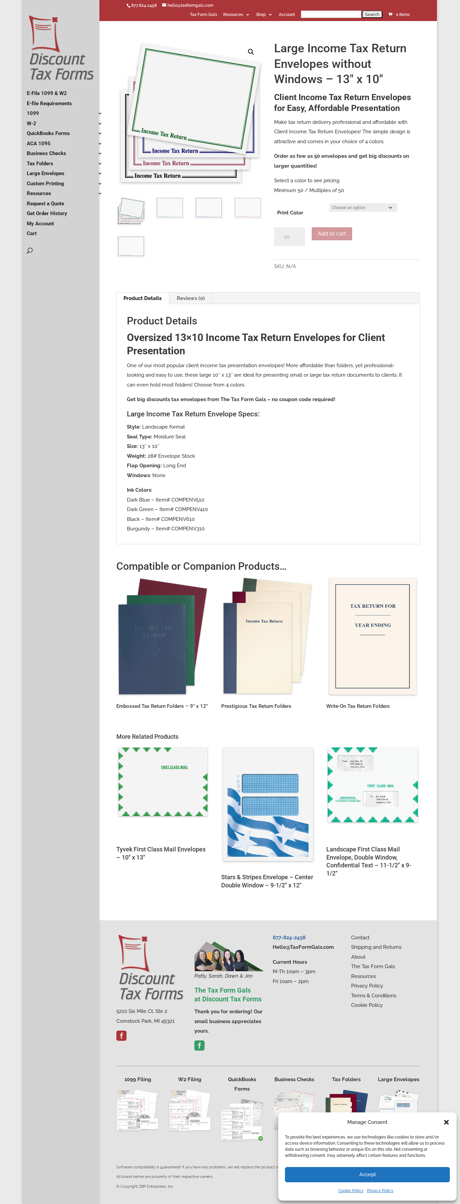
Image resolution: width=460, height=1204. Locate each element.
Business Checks (46, 150)
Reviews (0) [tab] (191, 298)
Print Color (290, 213)
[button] (446, 1122)
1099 (33, 110)
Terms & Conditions (373, 996)
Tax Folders (40, 160)
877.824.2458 (144, 5)
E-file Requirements (49, 100)
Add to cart (332, 233)
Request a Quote (45, 201)
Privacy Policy (380, 1190)
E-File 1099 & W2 (47, 90)
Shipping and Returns (376, 947)
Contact (360, 938)
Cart (32, 230)
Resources (233, 15)
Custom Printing (45, 180)
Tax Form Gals (203, 15)
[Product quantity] (289, 236)
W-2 (31, 120)
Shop (261, 15)
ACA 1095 (39, 140)
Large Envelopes (45, 170)
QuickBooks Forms (48, 130)
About (358, 957)
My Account (40, 221)
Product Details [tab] (142, 298)
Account (287, 15)
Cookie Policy (351, 1190)
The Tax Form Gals (373, 966)
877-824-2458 (289, 938)
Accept (367, 1174)
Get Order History (47, 210)
